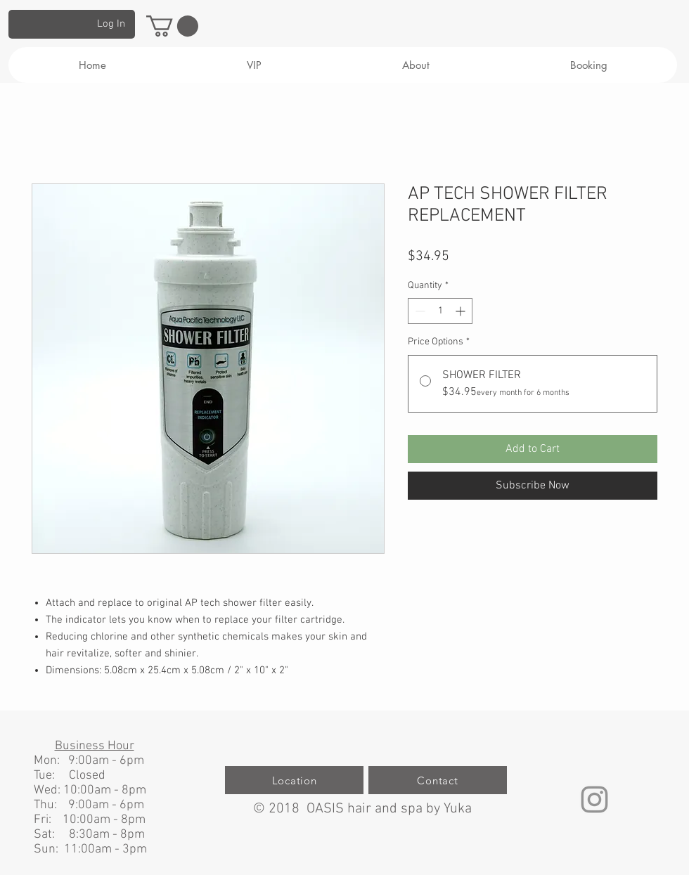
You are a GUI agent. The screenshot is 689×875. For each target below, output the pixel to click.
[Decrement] (418, 311)
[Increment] (461, 311)
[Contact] (437, 780)
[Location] (294, 780)
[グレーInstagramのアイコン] (594, 799)
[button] (172, 26)
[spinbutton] (440, 311)
